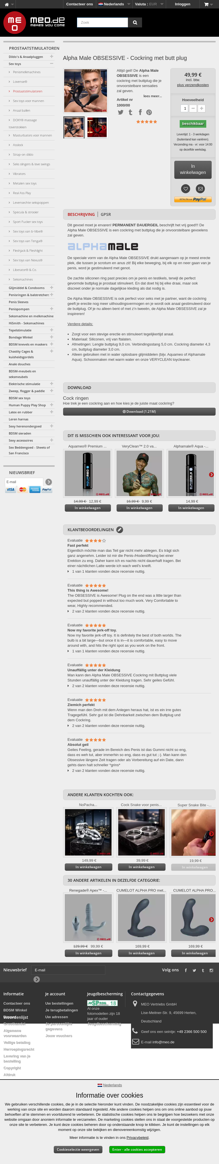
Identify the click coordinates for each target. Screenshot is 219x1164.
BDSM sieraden (20, 433)
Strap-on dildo (22, 154)
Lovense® (19, 81)
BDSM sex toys (19, 398)
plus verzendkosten (193, 85)
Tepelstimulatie (20, 330)
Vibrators (18, 173)
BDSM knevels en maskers (28, 344)
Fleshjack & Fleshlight (27, 250)
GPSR (106, 214)
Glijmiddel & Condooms (26, 288)
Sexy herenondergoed (25, 426)
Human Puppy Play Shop (27, 405)
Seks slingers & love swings (31, 164)
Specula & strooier (25, 212)
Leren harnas (18, 419)
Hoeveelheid (193, 100)
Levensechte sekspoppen (30, 202)
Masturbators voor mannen (32, 135)
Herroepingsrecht (18, 1049)
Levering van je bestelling (16, 1058)
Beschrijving (81, 214)
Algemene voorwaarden (14, 1033)
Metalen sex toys (24, 183)
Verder (104, 127)
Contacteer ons (79, 4)
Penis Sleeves (18, 302)
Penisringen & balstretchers (29, 295)
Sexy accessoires (21, 440)
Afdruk (9, 1074)
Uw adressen (56, 1017)
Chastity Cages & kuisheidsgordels (21, 354)
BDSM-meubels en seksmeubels (22, 374)
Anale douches (19, 364)
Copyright (12, 1068)
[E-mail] (24, 483)
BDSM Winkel (15, 1010)
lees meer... (152, 96)
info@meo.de (164, 1042)
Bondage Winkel (21, 337)
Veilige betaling (16, 1042)
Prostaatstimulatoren (27, 91)
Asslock (17, 145)
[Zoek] (135, 22)
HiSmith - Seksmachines (26, 323)
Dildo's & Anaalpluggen (26, 57)
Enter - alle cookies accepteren (137, 1149)
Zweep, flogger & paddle (27, 391)
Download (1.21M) (139, 411)
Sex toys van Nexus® (27, 260)
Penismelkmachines (26, 72)
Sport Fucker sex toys (27, 222)
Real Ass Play (21, 193)
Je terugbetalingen (61, 1010)
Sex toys (15, 64)
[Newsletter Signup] (48, 483)
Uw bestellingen (59, 1003)
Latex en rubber (21, 412)
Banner (9, 1017)
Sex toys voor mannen (28, 101)
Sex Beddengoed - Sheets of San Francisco (29, 450)
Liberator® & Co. (24, 270)
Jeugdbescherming (104, 1024)
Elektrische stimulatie (24, 384)
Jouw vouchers (58, 1035)
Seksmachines (22, 279)
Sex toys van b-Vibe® (27, 231)
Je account (55, 993)
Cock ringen (76, 398)
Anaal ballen (21, 110)
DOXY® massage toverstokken (23, 123)
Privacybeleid (137, 1137)
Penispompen (19, 309)
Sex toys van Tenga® (27, 241)
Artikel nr (125, 100)
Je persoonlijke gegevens (58, 1026)
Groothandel (14, 1024)
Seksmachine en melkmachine (31, 316)
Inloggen (182, 4)
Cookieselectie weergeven (78, 1149)
